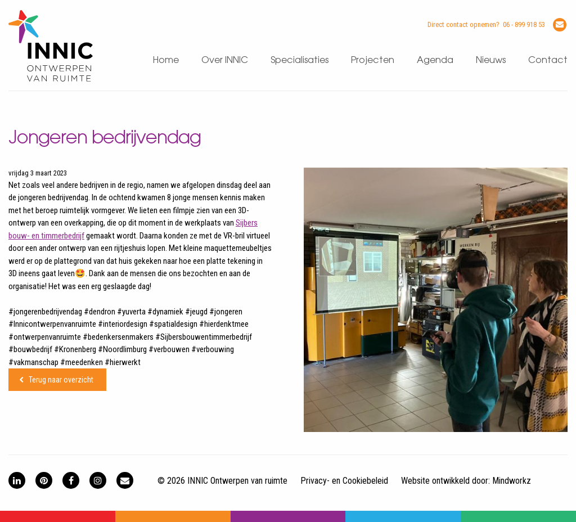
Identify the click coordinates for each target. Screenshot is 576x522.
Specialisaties (299, 60)
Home (166, 60)
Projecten (372, 60)
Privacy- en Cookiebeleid (344, 480)
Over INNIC (224, 60)
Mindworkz (511, 480)
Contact (548, 60)
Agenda (435, 60)
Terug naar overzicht (61, 379)
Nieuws (491, 60)
